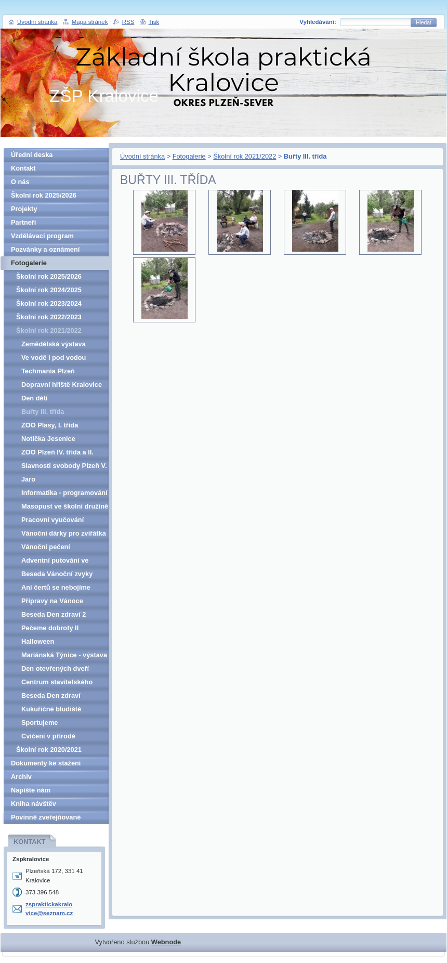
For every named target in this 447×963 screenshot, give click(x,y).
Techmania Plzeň (48, 371)
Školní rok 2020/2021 (49, 749)
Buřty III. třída (42, 411)
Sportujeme (39, 722)
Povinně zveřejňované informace (46, 818)
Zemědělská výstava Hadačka (53, 345)
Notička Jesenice (48, 439)
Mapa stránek (90, 22)
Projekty (24, 209)
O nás (20, 182)
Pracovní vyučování (52, 520)
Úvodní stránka (142, 156)
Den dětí (34, 398)
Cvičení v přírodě (48, 736)
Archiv (21, 776)
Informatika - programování (64, 493)
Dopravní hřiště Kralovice (61, 384)
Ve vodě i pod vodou (53, 357)
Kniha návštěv (33, 804)
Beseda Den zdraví (51, 695)
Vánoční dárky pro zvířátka (63, 533)
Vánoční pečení (45, 547)
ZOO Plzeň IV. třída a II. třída (57, 453)
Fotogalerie (189, 156)
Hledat (423, 22)
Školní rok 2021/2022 (244, 156)
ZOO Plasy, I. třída (49, 425)
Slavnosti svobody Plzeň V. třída (64, 467)
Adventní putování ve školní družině (54, 561)
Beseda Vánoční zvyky (57, 574)
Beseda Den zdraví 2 (53, 614)
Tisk (154, 22)
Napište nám (30, 790)
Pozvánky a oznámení (45, 249)
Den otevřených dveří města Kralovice (55, 670)
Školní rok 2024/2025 (49, 290)
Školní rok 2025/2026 (43, 195)
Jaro (28, 479)
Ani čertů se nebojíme (55, 587)
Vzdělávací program (42, 236)
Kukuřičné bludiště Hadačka (51, 710)
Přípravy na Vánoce (52, 601)
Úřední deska (31, 155)
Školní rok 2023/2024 (49, 303)
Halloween (37, 641)
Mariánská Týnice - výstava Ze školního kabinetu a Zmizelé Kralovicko (64, 656)
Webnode (166, 942)
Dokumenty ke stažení (46, 763)
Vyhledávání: (317, 22)
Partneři (23, 222)
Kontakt (23, 168)
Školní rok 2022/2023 (49, 317)
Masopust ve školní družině (64, 506)
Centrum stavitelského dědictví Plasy (57, 683)
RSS (128, 22)
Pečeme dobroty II (49, 628)
